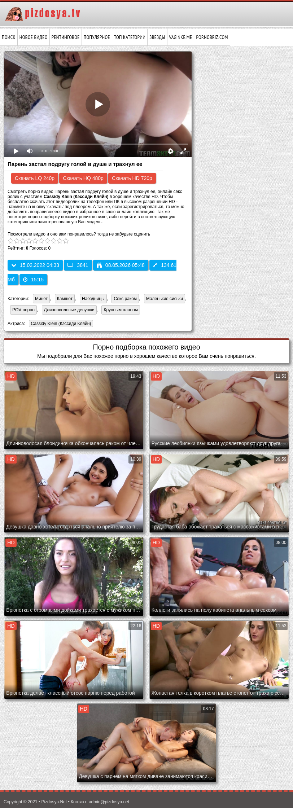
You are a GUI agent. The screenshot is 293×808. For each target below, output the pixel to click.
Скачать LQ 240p (34, 178)
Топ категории (129, 37)
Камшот (65, 298)
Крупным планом (121, 309)
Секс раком (125, 298)
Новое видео (33, 37)
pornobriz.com (212, 37)
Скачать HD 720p (132, 178)
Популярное (97, 37)
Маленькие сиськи (164, 298)
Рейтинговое (66, 37)
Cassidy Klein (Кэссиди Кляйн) (60, 324)
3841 (77, 265)
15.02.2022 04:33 (35, 265)
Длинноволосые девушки (69, 309)
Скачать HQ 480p (83, 178)
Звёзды (157, 37)
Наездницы (93, 298)
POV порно (23, 309)
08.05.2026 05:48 (121, 265)
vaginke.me (180, 37)
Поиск (9, 37)
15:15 (33, 279)
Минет (41, 298)
